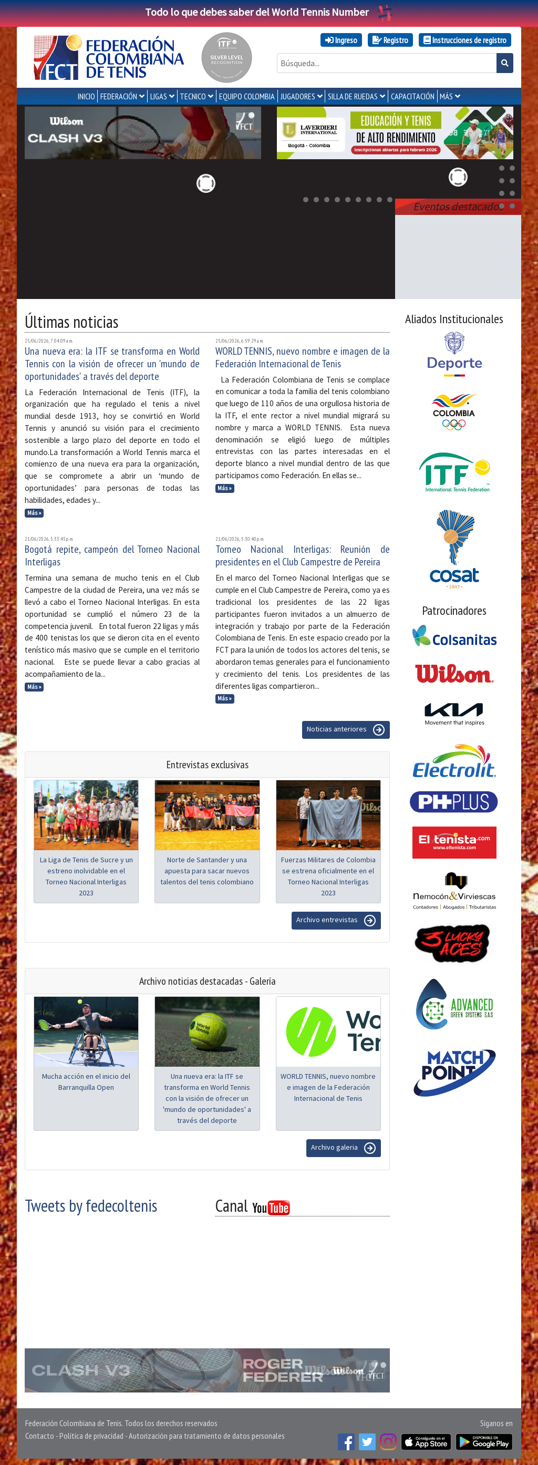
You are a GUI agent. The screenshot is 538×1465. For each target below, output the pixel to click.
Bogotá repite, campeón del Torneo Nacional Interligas (112, 553)
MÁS (446, 96)
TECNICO (193, 96)
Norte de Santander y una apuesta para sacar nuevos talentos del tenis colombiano (207, 868)
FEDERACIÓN (118, 96)
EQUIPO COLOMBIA (247, 96)
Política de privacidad (91, 1433)
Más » (34, 510)
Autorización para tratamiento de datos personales (207, 1433)
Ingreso (341, 40)
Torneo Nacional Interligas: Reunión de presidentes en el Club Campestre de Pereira (302, 553)
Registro (390, 40)
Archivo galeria (343, 1146)
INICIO (86, 96)
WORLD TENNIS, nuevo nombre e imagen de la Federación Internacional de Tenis (302, 355)
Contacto (39, 1433)
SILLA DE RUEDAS (353, 96)
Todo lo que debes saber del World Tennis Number (269, 11)
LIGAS (158, 96)
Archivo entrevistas (336, 918)
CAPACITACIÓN (412, 96)
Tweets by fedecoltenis (91, 1203)
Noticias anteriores (346, 727)
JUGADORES (298, 96)
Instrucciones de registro (464, 40)
